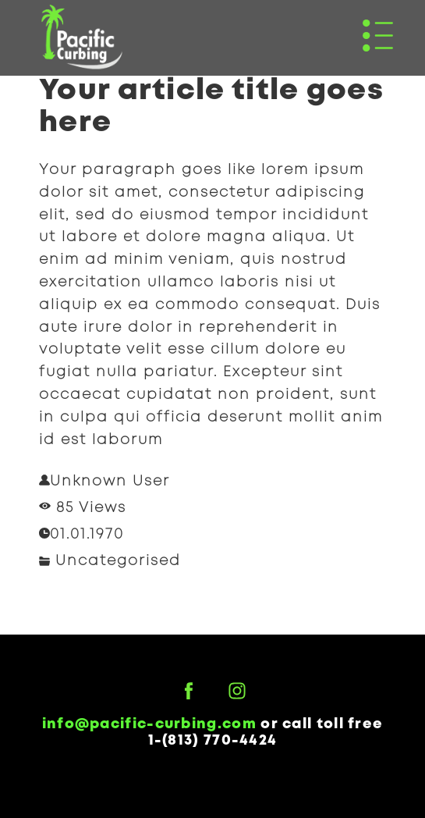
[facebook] (188, 690)
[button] (378, 36)
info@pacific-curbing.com (149, 724)
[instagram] (237, 690)
